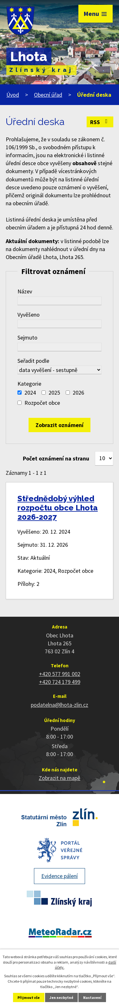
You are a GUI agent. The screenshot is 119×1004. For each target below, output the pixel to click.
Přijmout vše (28, 997)
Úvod (12, 94)
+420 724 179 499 (59, 681)
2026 (78, 392)
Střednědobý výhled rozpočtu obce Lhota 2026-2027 (57, 508)
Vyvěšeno (28, 314)
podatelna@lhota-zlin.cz (59, 704)
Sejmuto (27, 337)
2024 (30, 392)
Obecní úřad (48, 94)
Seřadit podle (33, 360)
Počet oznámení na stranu (56, 458)
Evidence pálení (59, 876)
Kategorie (29, 383)
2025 (54, 392)
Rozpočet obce (42, 402)
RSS (100, 122)
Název (24, 291)
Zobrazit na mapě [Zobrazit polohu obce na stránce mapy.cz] (59, 778)
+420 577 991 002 (59, 674)
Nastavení (92, 997)
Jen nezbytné (61, 997)
